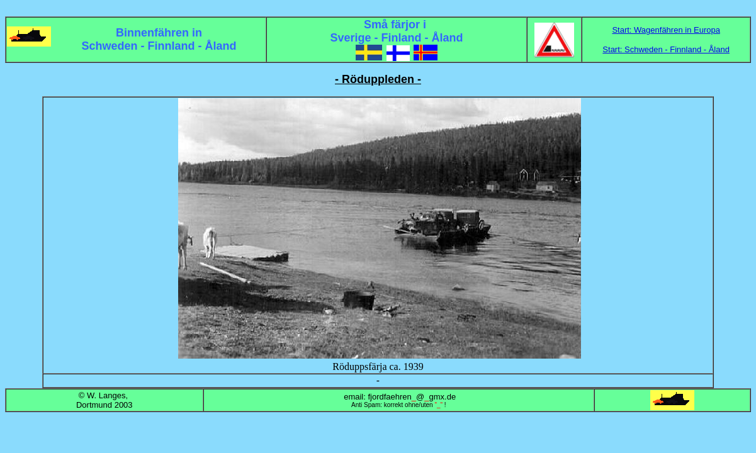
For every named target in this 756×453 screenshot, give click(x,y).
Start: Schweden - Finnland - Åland (666, 49)
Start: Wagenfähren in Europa (666, 30)
